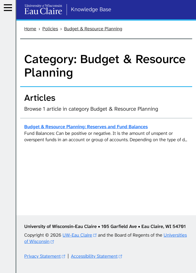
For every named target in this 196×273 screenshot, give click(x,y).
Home (30, 29)
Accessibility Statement (94, 256)
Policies (50, 29)
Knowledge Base (91, 9)
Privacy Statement (42, 256)
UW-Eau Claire (77, 235)
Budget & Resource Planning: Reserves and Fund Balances (86, 127)
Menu (9, 14)
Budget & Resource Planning (93, 29)
